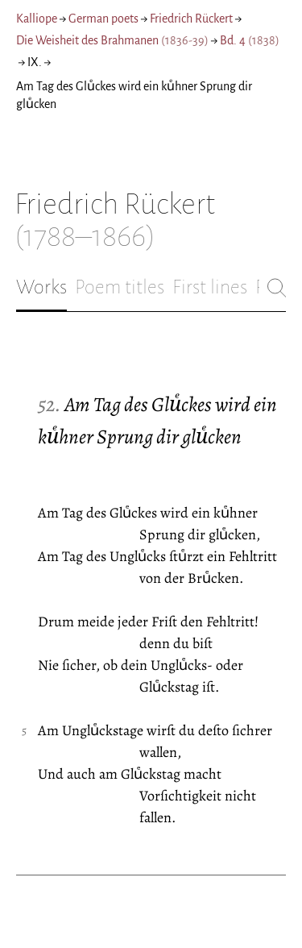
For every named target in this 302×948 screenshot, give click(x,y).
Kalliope (36, 18)
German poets (103, 18)
